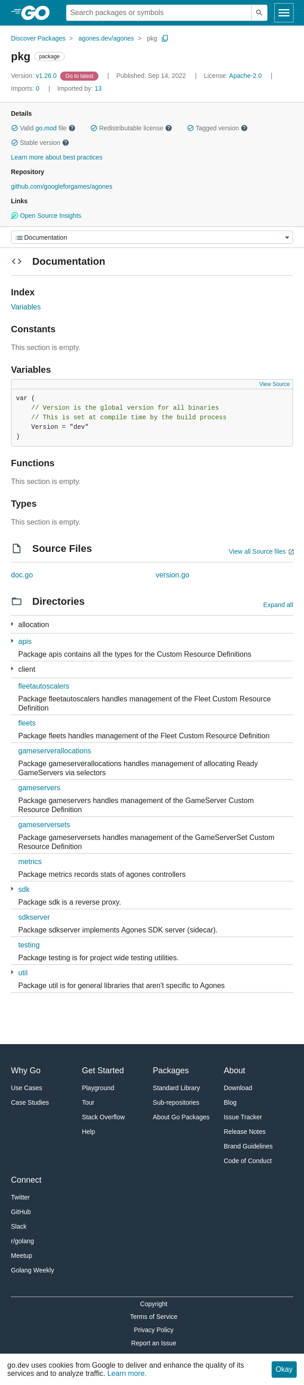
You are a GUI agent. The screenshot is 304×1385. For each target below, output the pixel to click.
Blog (230, 1102)
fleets (27, 723)
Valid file (43, 128)
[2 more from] (12, 624)
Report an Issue (153, 1343)
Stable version (40, 142)
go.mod (46, 128)
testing (29, 945)
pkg (152, 38)
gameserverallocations (54, 751)
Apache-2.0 (245, 75)
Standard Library (176, 1088)
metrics (30, 861)
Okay (284, 1369)
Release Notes (245, 1131)
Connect (26, 1179)
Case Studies (30, 1102)
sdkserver (34, 917)
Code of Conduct (248, 1160)
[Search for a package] (159, 13)
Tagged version (217, 128)
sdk (24, 889)
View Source (274, 384)
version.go (173, 575)
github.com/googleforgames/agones (62, 186)
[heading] (38, 12)
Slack (18, 1226)
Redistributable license (131, 128)
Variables (26, 307)
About (234, 1070)
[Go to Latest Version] (80, 75)
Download (238, 1088)
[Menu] (152, 237)
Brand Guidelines (248, 1146)
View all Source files (257, 551)
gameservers (39, 788)
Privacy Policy (154, 1330)
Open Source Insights (46, 215)
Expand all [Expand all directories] (278, 604)
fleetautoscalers (43, 686)
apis (24, 641)
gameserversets (44, 825)
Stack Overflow (103, 1117)
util (22, 973)
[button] (14, 128)
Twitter (20, 1197)
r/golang (22, 1241)
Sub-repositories (176, 1102)
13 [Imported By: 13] (79, 88)
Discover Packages (38, 38)
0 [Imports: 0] (26, 88)
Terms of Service (153, 1316)
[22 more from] (12, 668)
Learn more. (126, 1373)
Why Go (26, 1070)
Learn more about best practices (57, 157)
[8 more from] (12, 641)
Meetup (21, 1255)
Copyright (153, 1304)
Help (88, 1131)
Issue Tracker (243, 1117)
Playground (98, 1088)
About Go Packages (181, 1117)
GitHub (21, 1211)
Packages (171, 1070)
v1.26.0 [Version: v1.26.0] (34, 75)
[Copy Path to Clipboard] (165, 38)
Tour (88, 1102)
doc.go (22, 575)
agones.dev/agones (106, 38)
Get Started (103, 1070)
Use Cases (26, 1088)
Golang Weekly (32, 1270)
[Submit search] (259, 13)
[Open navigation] (284, 13)
